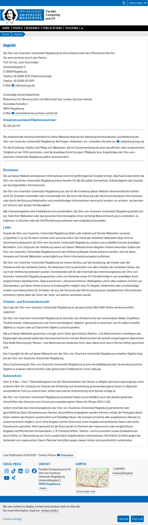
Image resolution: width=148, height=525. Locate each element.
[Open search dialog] (124, 3)
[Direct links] (138, 3)
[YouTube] (6, 477)
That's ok (137, 519)
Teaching (71, 28)
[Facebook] (34, 470)
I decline (123, 519)
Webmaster (65, 455)
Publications (52, 28)
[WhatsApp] (27, 470)
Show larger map (86, 491)
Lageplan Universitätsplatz (123, 471)
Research (33, 28)
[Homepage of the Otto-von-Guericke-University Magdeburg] (22, 16)
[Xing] (13, 477)
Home (6, 28)
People (18, 28)
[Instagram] (6, 470)
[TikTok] (13, 470)
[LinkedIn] (20, 470)
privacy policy (50, 510)
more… (44, 488)
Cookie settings (12, 519)
